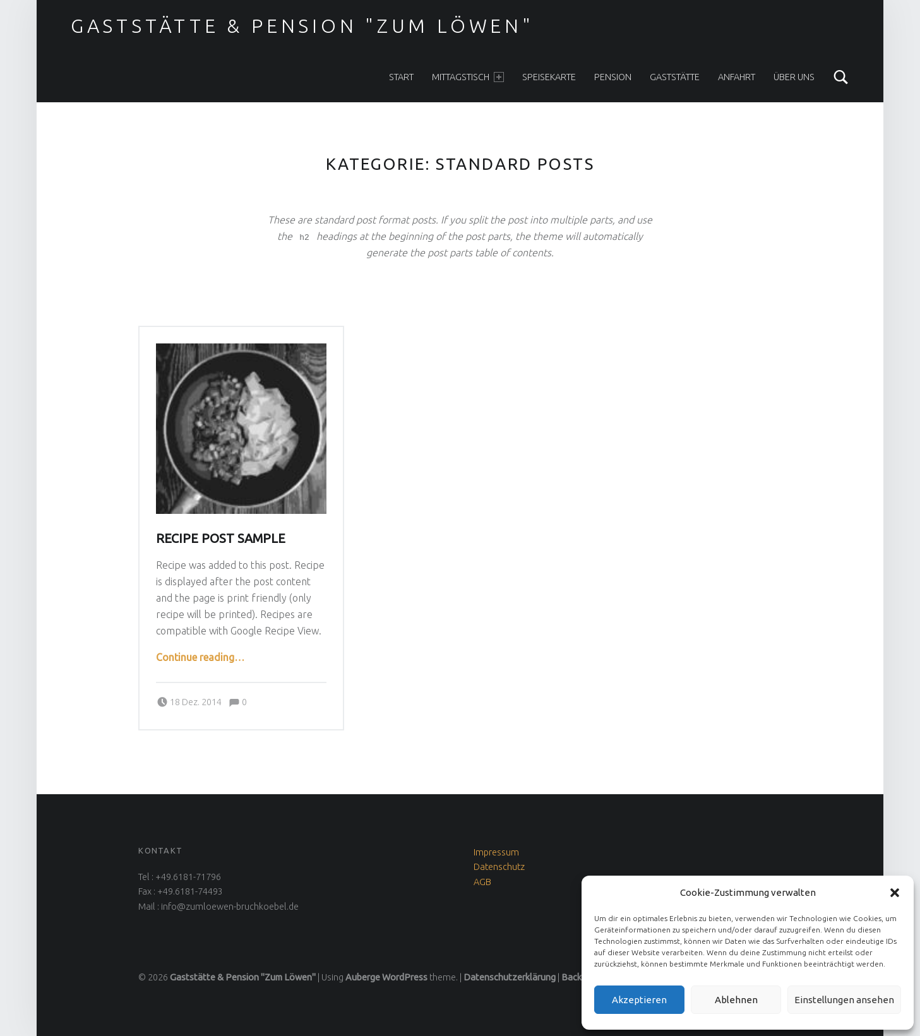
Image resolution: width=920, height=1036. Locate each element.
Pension (612, 77)
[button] (894, 892)
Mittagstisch (468, 77)
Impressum (496, 852)
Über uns (794, 77)
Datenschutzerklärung (509, 977)
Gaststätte (675, 77)
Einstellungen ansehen (844, 999)
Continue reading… (200, 657)
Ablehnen (736, 999)
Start (401, 77)
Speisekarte (549, 77)
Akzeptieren (639, 999)
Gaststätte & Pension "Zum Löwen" (302, 26)
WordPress (404, 977)
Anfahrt (736, 77)
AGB (482, 882)
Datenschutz (499, 867)
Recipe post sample (220, 538)
